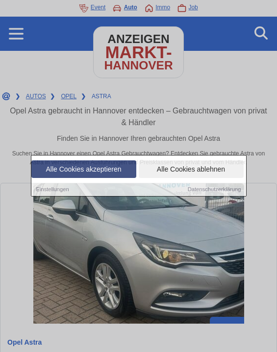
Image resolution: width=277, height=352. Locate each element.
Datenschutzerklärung (214, 190)
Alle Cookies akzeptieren (83, 170)
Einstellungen (52, 190)
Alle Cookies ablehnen (191, 170)
